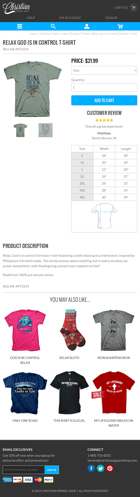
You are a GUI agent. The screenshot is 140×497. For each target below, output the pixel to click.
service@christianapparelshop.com (112, 460)
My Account (70, 18)
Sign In (111, 18)
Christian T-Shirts (49, 33)
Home (33, 33)
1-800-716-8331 (99, 455)
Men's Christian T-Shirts (75, 33)
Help (31, 18)
